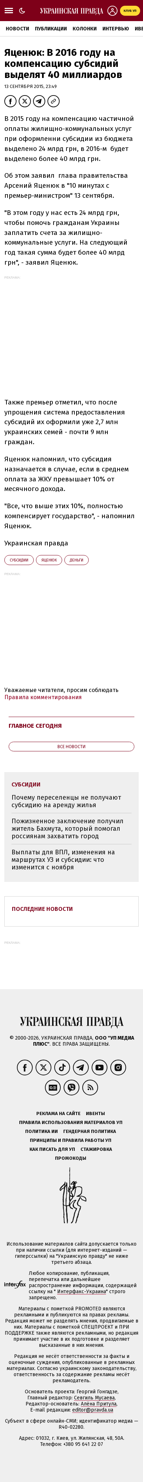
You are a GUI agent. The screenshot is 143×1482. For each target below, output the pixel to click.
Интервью (115, 29)
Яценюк (49, 560)
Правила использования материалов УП (71, 1122)
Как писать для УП (52, 1149)
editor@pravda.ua (92, 1410)
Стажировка (96, 1149)
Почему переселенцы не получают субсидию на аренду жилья (66, 801)
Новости (17, 29)
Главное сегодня (35, 726)
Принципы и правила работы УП (70, 1140)
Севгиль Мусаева (94, 1398)
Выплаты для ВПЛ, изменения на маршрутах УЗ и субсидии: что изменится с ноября (63, 859)
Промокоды (70, 1158)
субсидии (19, 560)
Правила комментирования (43, 697)
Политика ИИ (41, 1131)
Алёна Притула (98, 1404)
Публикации (51, 29)
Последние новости (42, 909)
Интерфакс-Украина (81, 1292)
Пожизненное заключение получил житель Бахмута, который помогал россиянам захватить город (67, 828)
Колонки (85, 29)
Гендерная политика (89, 1131)
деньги (76, 560)
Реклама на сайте (58, 1113)
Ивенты (95, 1113)
